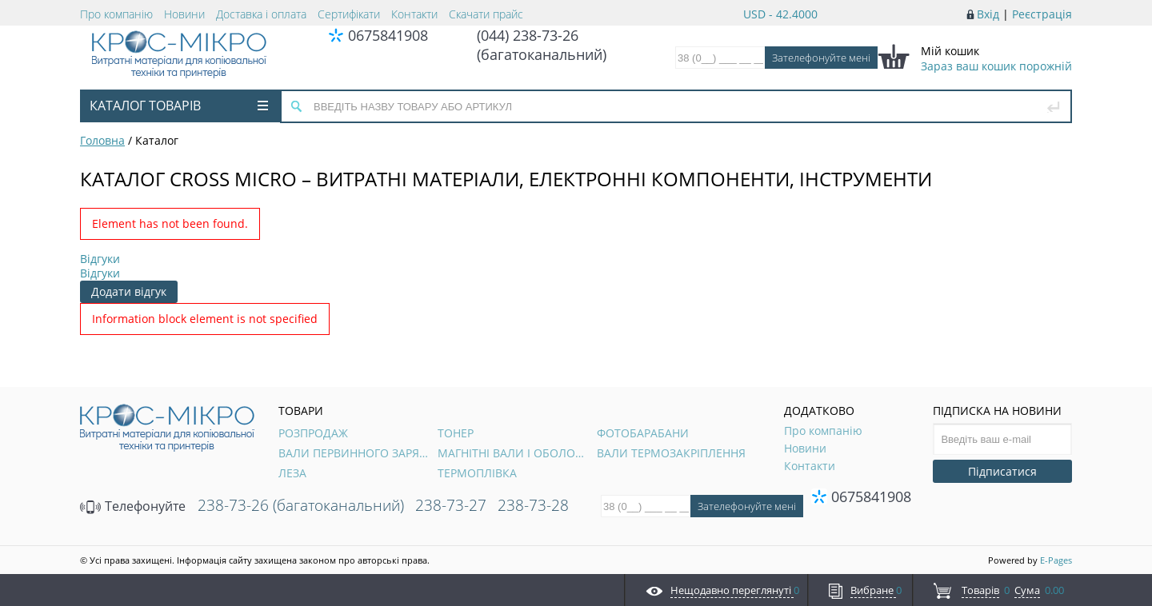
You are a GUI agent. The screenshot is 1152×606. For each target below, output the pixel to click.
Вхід (988, 14)
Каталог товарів (179, 105)
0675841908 (388, 35)
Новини (184, 14)
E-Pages (1056, 560)
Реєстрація (1042, 14)
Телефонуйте (133, 506)
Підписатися (1002, 471)
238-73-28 (533, 505)
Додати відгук (128, 291)
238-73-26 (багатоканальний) (301, 505)
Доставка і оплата (261, 14)
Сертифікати (349, 14)
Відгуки (100, 258)
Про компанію (116, 14)
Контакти (414, 14)
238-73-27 (450, 505)
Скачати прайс (486, 14)
